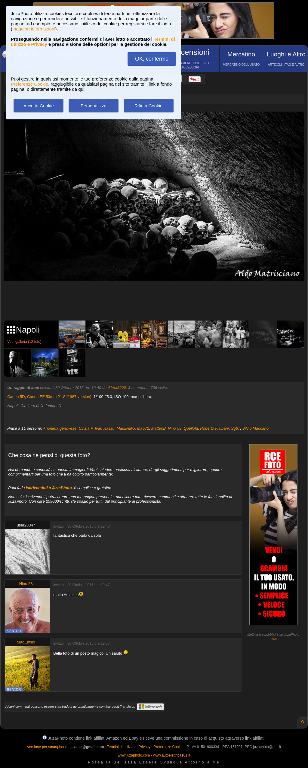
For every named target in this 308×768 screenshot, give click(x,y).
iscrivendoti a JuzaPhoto (49, 487)
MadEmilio (126, 428)
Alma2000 (117, 387)
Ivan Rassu (104, 428)
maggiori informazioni (33, 28)
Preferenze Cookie (29, 84)
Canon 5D (16, 396)
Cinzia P (86, 428)
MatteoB (158, 428)
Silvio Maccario (255, 428)
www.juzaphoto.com (134, 755)
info (273, 639)
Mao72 (143, 428)
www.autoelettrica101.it (171, 755)
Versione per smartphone (47, 747)
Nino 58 (174, 428)
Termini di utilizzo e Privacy (128, 747)
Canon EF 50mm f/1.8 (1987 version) (59, 396)
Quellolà (190, 428)
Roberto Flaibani (214, 428)
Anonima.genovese (59, 428)
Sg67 (235, 428)
